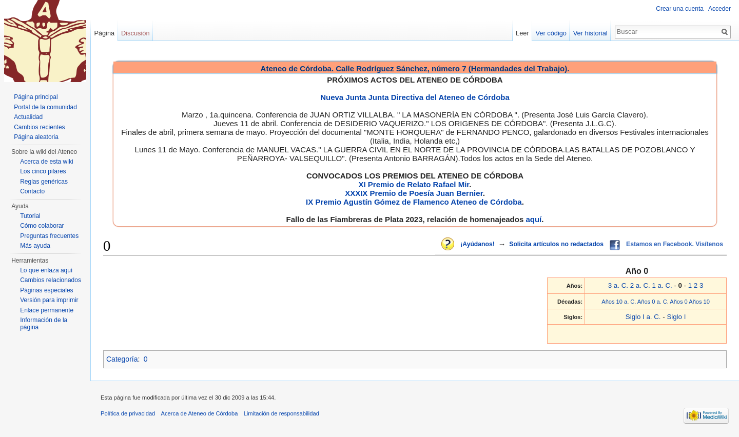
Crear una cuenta (680, 8)
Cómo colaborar (42, 225)
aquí (533, 219)
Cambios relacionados (50, 280)
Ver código (551, 33)
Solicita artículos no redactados (556, 244)
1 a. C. (662, 285)
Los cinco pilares (43, 171)
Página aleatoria (36, 137)
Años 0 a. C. (653, 302)
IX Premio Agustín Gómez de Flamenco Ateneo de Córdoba (414, 201)
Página (104, 33)
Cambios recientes (39, 127)
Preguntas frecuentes (49, 236)
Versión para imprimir (49, 300)
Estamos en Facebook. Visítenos (674, 244)
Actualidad (28, 117)
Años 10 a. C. (618, 302)
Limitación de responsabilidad (281, 413)
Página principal (35, 97)
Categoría (122, 359)
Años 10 (699, 302)
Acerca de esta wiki (46, 161)
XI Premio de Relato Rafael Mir (413, 184)
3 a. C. (618, 285)
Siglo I (676, 317)
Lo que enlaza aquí (46, 270)
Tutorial (30, 216)
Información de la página (43, 323)
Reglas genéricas (44, 181)
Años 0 (679, 302)
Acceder (719, 8)
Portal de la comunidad (45, 107)
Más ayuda (35, 245)
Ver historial (590, 33)
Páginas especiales (46, 290)
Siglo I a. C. (643, 317)
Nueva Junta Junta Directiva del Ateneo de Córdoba (415, 97)
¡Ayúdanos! (477, 244)
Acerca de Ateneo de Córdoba (199, 413)
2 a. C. (640, 285)
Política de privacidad (128, 413)
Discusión (135, 33)
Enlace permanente (46, 310)
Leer (522, 33)
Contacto (32, 191)
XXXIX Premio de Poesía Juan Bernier (413, 193)
